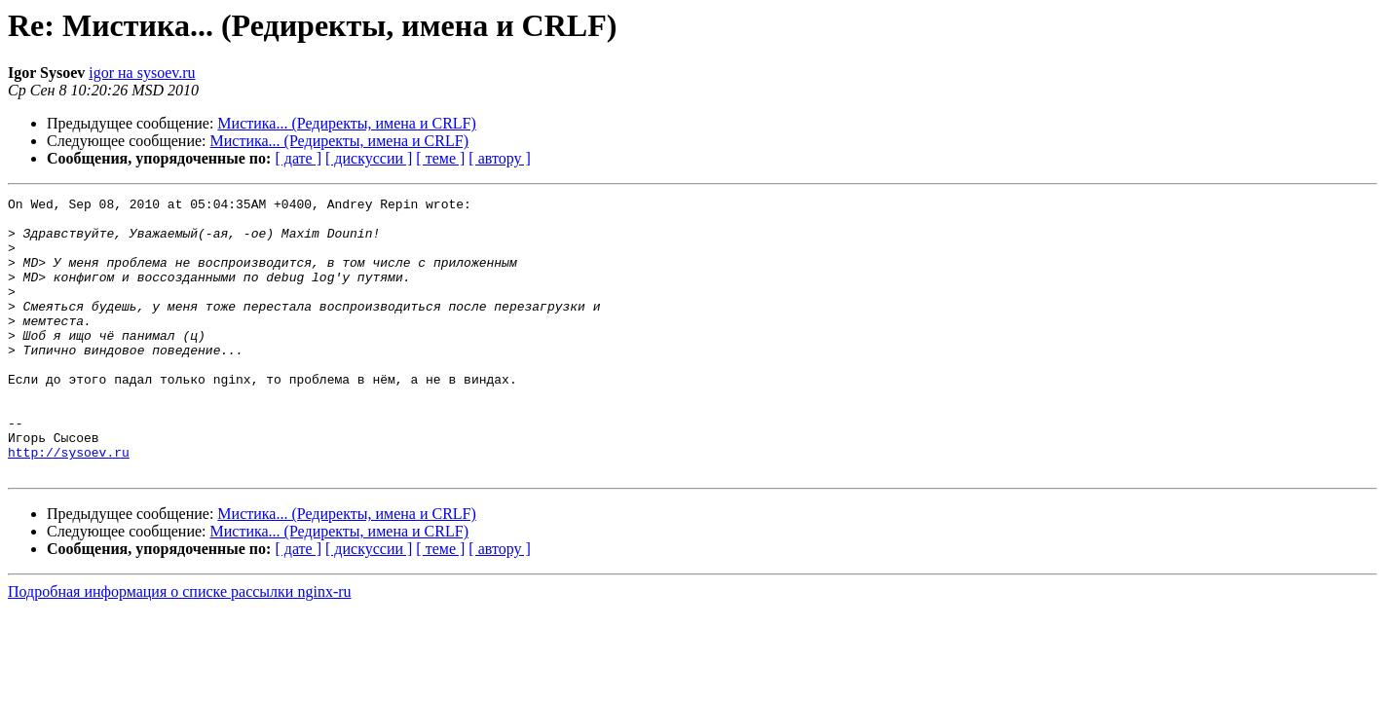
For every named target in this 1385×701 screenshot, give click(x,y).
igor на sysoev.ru (142, 72)
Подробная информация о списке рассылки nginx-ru (180, 647)
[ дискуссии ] (368, 158)
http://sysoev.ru (69, 504)
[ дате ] (298, 158)
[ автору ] (499, 158)
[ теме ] (440, 158)
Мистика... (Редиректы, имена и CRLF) (346, 123)
